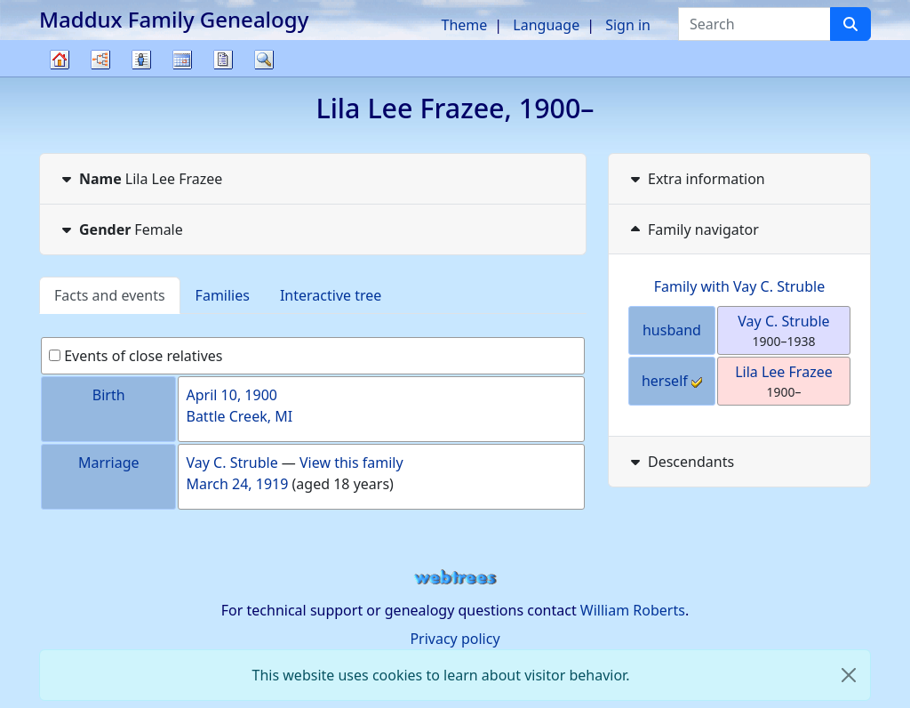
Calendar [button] (182, 59)
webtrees (455, 577)
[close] (848, 675)
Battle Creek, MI (239, 416)
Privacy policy (454, 638)
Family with (740, 286)
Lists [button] (141, 59)
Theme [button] (465, 25)
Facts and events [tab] (109, 295)
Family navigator (693, 229)
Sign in (628, 25)
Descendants (680, 461)
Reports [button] (223, 59)
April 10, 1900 (231, 395)
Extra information (696, 178)
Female (120, 229)
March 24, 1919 (237, 484)
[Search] (850, 24)
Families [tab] (223, 295)
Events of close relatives (136, 356)
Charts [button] (100, 59)
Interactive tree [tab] (330, 295)
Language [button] (546, 25)
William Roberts (632, 610)
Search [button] (264, 59)
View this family (351, 462)
